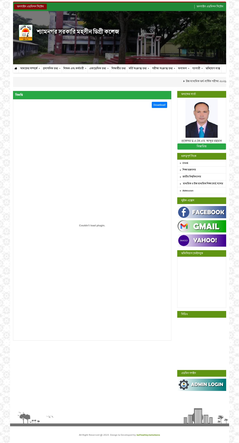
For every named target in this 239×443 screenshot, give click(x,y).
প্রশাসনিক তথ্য (51, 68)
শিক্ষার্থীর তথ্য (119, 68)
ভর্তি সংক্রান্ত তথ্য (138, 68)
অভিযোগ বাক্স (213, 68)
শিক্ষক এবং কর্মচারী (73, 68)
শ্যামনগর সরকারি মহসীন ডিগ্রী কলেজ (69, 32)
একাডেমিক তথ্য (98, 68)
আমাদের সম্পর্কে (29, 68)
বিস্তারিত (201, 146)
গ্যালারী (196, 68)
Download (159, 105)
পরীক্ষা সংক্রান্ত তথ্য (162, 68)
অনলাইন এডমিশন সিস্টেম (30, 6)
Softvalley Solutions (148, 435)
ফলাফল (182, 68)
